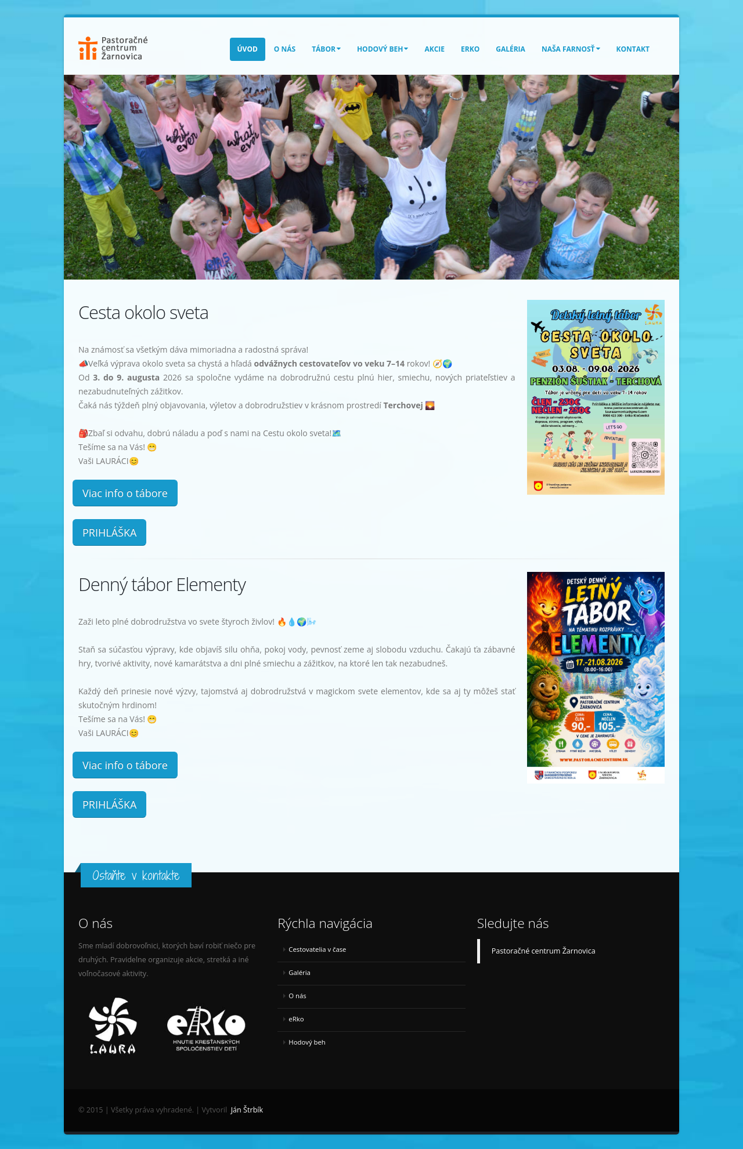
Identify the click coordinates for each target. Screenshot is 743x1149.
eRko (470, 49)
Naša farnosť (571, 49)
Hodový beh (383, 49)
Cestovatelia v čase (317, 949)
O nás (284, 49)
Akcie (434, 49)
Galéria (510, 49)
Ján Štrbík (247, 1110)
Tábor (326, 49)
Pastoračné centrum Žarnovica (544, 951)
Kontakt (633, 49)
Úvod (247, 49)
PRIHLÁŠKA (109, 532)
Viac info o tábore (125, 493)
